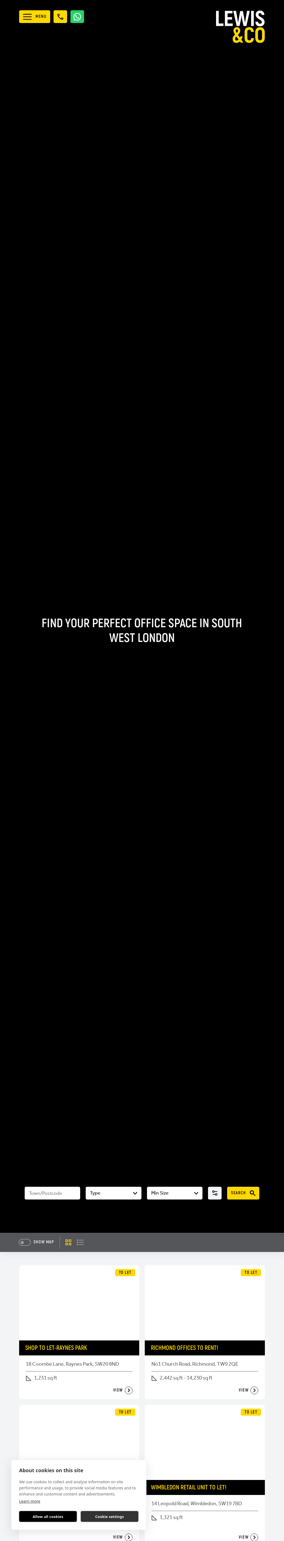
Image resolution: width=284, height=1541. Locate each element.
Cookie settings (109, 1516)
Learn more (29, 1501)
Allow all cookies (48, 1516)
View (123, 1390)
